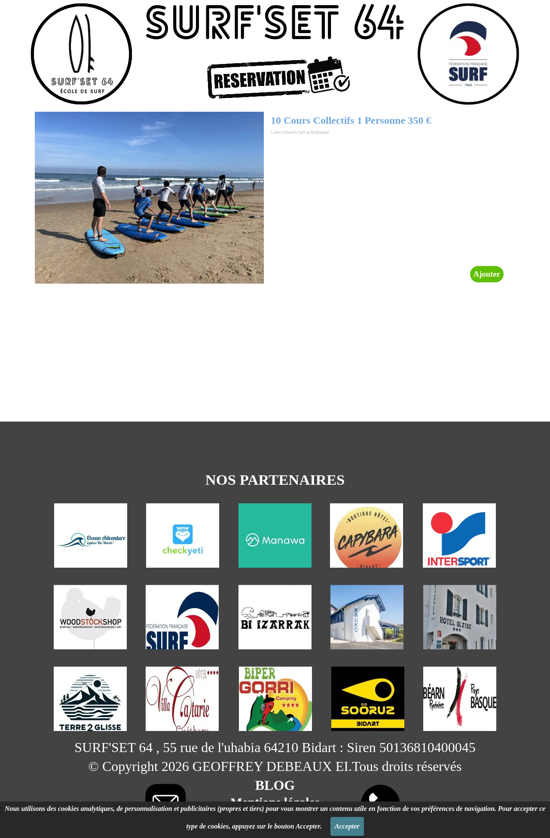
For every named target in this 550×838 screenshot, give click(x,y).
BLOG (275, 785)
